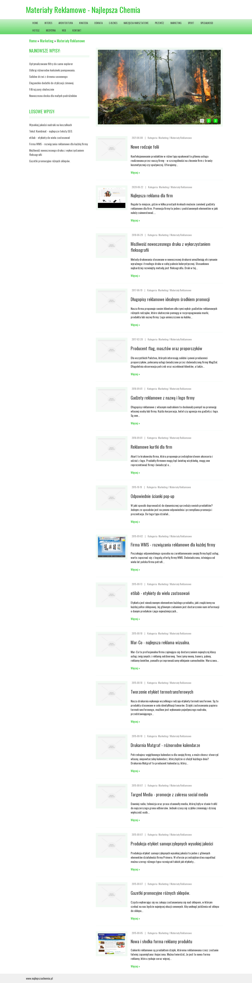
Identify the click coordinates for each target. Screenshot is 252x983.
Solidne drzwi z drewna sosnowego (48, 76)
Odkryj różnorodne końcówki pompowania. (52, 70)
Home (33, 40)
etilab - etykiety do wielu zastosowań (49, 137)
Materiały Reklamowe (71, 40)
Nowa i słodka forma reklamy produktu (161, 941)
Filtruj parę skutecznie (41, 89)
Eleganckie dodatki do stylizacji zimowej (51, 83)
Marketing (46, 40)
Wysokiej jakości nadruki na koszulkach (50, 124)
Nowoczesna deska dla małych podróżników (53, 95)
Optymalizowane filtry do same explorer (51, 63)
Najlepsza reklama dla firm (152, 195)
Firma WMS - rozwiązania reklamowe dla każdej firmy (58, 144)
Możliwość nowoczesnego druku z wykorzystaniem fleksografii (56, 152)
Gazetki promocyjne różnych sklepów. (49, 161)
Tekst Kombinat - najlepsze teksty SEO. (51, 131)
